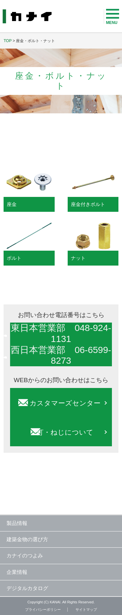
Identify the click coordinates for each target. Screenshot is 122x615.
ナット (78, 258)
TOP (7, 41)
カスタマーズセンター (65, 403)
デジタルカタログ (27, 588)
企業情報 (17, 572)
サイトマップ (86, 609)
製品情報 (17, 523)
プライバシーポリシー (43, 609)
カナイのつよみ (25, 555)
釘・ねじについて (65, 432)
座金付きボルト (88, 204)
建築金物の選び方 (27, 539)
